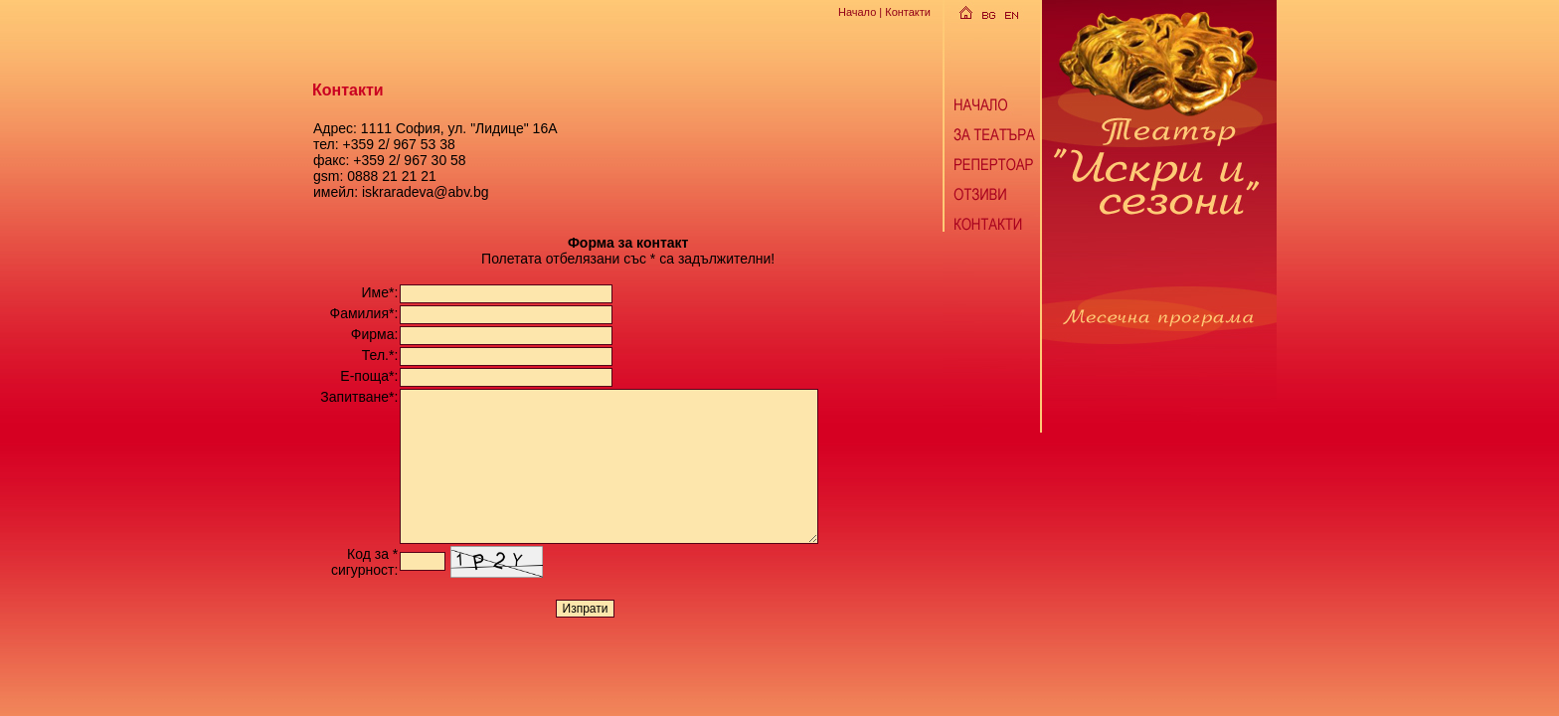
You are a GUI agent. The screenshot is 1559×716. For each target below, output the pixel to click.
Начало (857, 12)
